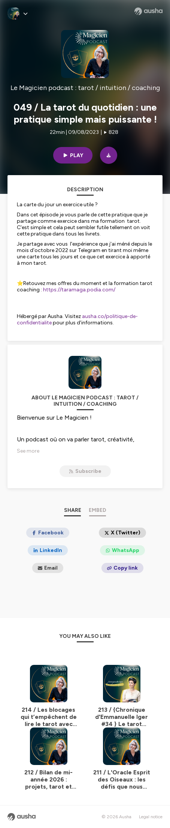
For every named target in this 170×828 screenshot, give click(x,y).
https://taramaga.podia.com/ (79, 289)
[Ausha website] (148, 11)
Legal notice (151, 816)
